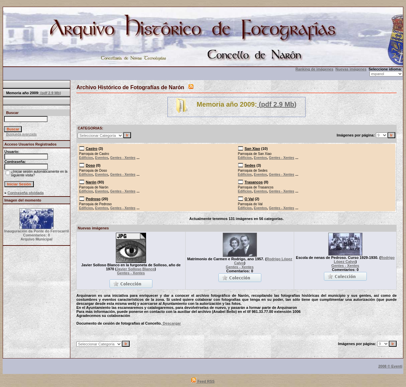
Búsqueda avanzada (21, 134)
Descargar (171, 323)
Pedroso (93, 199)
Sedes (250, 165)
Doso (90, 165)
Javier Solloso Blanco (135, 269)
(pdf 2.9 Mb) (50, 93)
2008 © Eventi (390, 366)
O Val (249, 199)
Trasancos (254, 182)
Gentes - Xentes (123, 158)
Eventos (101, 158)
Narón (91, 182)
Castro (91, 149)
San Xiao (252, 149)
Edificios (86, 158)
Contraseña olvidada (25, 193)
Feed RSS (202, 381)
